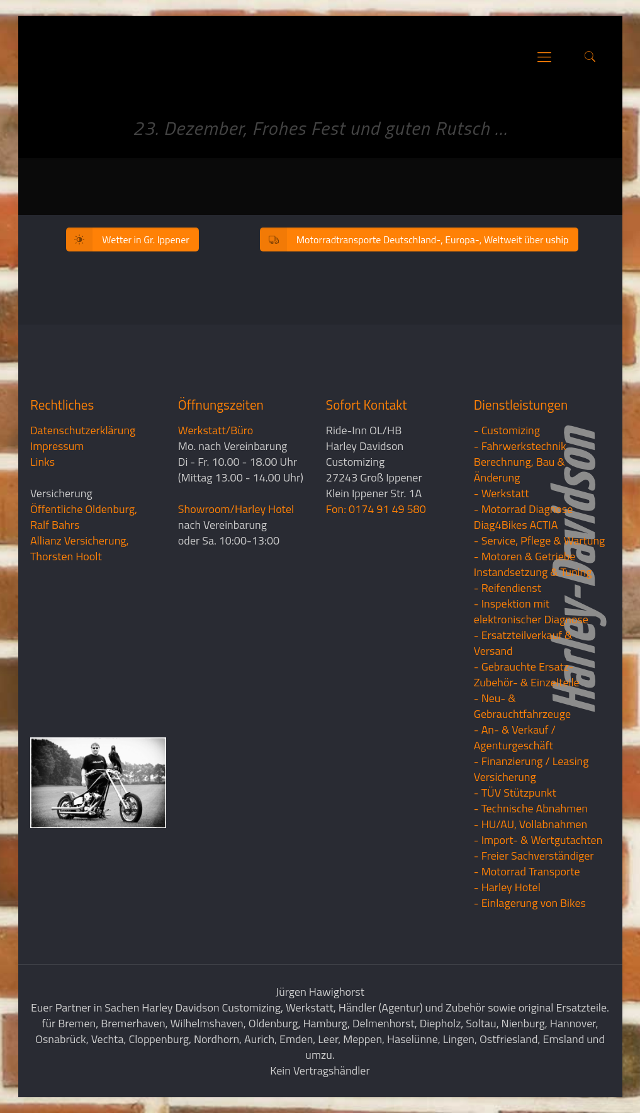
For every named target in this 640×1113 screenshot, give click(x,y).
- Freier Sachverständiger (534, 855)
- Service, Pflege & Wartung (539, 540)
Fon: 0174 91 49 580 (376, 508)
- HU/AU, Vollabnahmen (530, 824)
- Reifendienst (507, 587)
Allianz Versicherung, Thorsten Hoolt (79, 548)
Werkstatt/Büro (215, 430)
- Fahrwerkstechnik (520, 445)
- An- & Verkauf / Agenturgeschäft (515, 737)
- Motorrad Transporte (527, 871)
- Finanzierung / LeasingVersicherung (531, 769)
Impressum (57, 445)
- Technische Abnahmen (531, 808)
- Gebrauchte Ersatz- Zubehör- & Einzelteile (527, 674)
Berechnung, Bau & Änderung (519, 469)
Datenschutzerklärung (82, 430)
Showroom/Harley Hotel (236, 508)
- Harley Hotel (507, 887)
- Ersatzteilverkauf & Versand (523, 642)
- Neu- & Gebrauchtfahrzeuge (522, 705)
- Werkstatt (501, 493)
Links (42, 461)
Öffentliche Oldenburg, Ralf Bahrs (83, 516)
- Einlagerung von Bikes (530, 902)
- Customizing (507, 430)
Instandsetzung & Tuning (533, 571)
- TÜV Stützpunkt (515, 792)
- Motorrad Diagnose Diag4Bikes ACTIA (523, 516)
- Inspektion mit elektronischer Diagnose (531, 611)
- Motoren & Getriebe (525, 556)
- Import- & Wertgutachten (538, 839)
